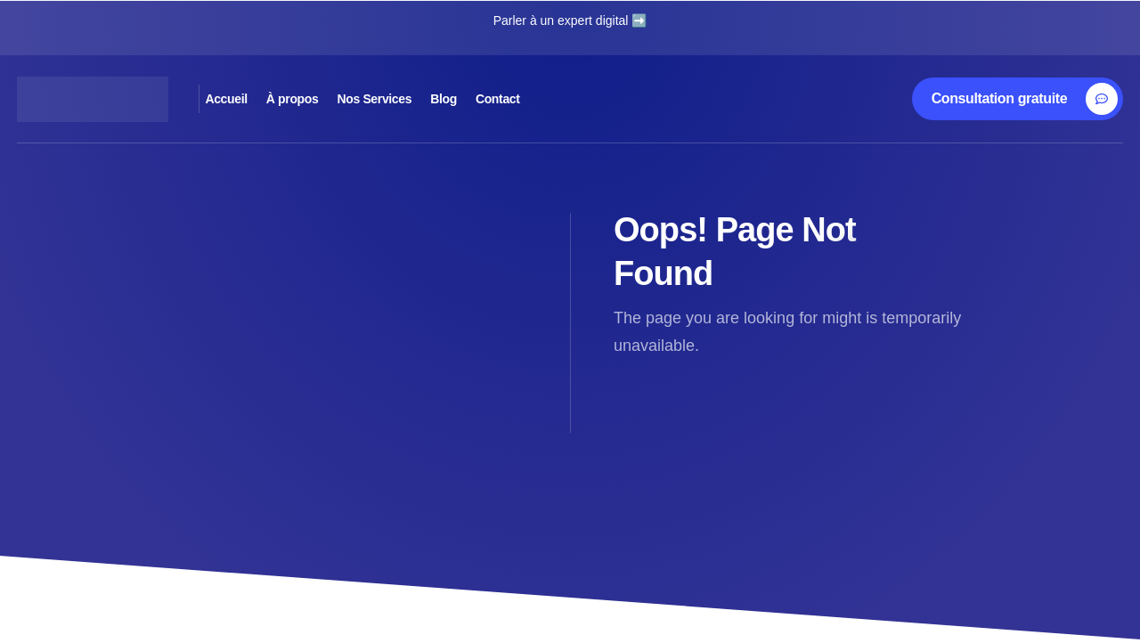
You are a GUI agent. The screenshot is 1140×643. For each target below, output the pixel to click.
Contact (682, 98)
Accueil (256, 98)
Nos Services (483, 98)
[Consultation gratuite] (1025, 98)
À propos (360, 98)
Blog (591, 98)
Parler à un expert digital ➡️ (570, 20)
